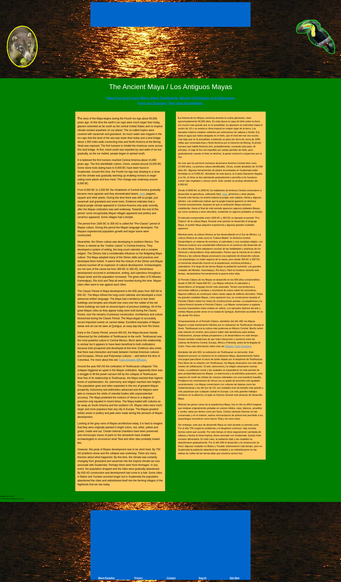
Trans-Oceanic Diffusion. (133, 359)
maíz (224, 194)
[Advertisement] (170, 15)
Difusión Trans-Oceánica (238, 346)
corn (142, 193)
